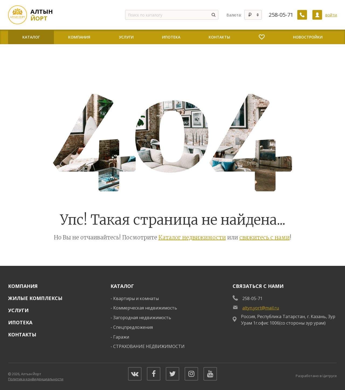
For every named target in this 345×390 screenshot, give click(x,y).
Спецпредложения (133, 327)
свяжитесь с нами (264, 237)
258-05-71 (281, 15)
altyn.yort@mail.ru (260, 308)
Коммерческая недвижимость (145, 308)
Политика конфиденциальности (35, 379)
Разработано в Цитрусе (316, 375)
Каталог (122, 286)
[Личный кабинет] (317, 15)
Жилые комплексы (35, 298)
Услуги (18, 310)
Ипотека (20, 322)
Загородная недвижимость (142, 318)
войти (331, 15)
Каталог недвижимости (192, 237)
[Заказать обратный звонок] (302, 15)
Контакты (22, 334)
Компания (23, 286)
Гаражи (121, 337)
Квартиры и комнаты (136, 298)
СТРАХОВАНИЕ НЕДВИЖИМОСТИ (149, 346)
